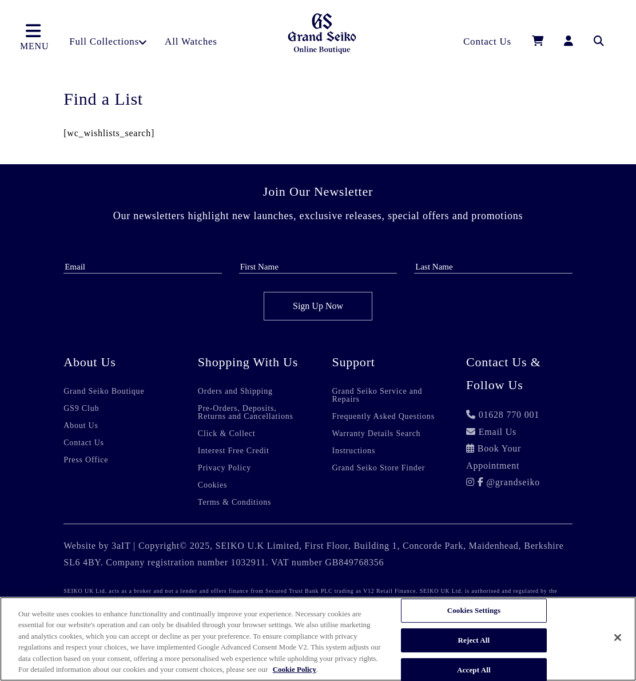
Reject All (474, 640)
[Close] (617, 637)
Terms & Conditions (235, 502)
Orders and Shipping (235, 391)
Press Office (85, 460)
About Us (80, 426)
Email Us (497, 432)
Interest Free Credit (233, 451)
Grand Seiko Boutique (103, 391)
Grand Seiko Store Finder (378, 468)
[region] (318, 639)
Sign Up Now (318, 306)
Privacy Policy (224, 468)
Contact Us (83, 443)
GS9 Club (81, 409)
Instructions (353, 451)
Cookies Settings (473, 611)
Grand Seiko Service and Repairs (377, 395)
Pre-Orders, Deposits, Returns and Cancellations (245, 413)
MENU (34, 36)
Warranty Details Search (376, 434)
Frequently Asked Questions (383, 417)
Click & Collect (227, 434)
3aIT (121, 546)
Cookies (213, 485)
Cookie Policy (294, 669)
